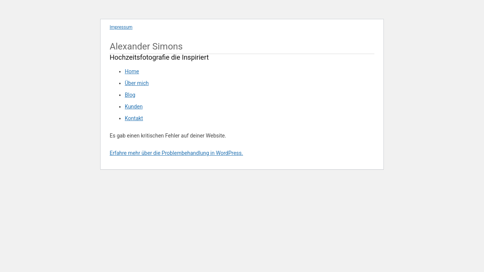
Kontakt (134, 118)
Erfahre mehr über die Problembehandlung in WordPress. (176, 153)
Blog (130, 95)
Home (132, 71)
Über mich (137, 83)
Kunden (134, 107)
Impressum (121, 27)
